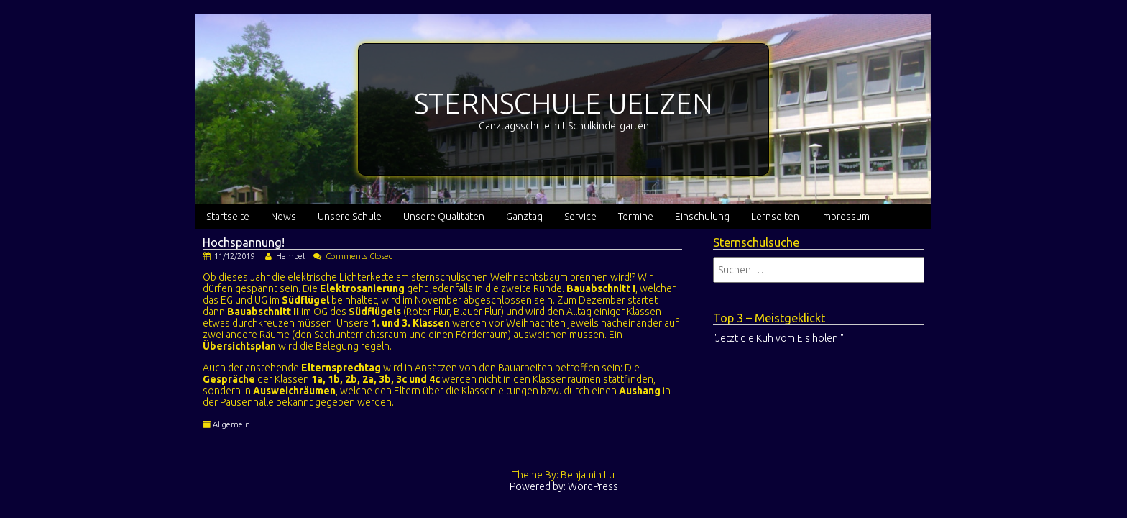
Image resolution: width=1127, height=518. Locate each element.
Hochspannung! (244, 242)
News (283, 216)
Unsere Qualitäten (443, 216)
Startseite (227, 216)
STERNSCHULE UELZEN (563, 103)
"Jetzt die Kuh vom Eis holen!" (778, 338)
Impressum (845, 216)
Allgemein (231, 424)
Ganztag (524, 216)
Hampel (290, 256)
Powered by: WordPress (564, 486)
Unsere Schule (350, 216)
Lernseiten (775, 216)
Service (580, 216)
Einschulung (702, 216)
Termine (635, 216)
